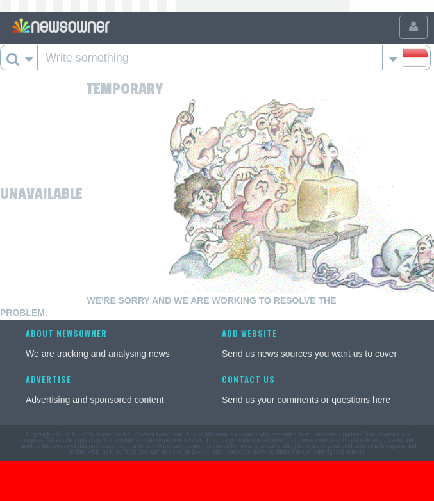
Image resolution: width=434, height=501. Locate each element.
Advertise (48, 379)
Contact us (248, 379)
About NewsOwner (66, 333)
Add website (249, 333)
